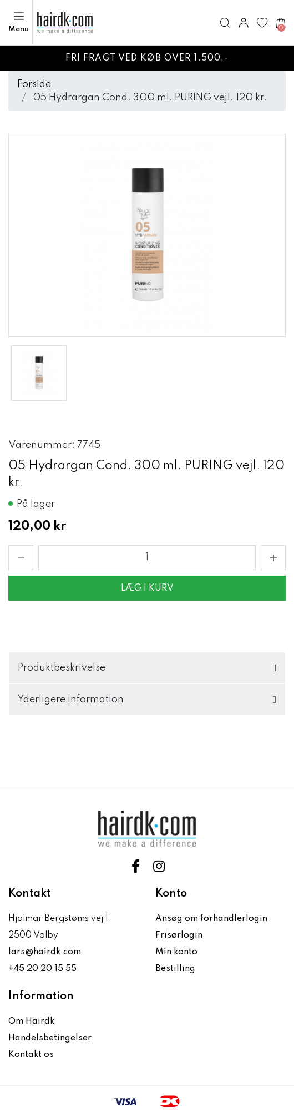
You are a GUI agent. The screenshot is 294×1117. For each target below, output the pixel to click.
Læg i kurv (147, 588)
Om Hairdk (31, 1021)
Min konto (176, 952)
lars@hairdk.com (44, 952)
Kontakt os (31, 1054)
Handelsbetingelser (50, 1038)
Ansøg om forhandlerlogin (211, 918)
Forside (34, 84)
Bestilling (175, 968)
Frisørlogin (178, 935)
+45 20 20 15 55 (42, 968)
